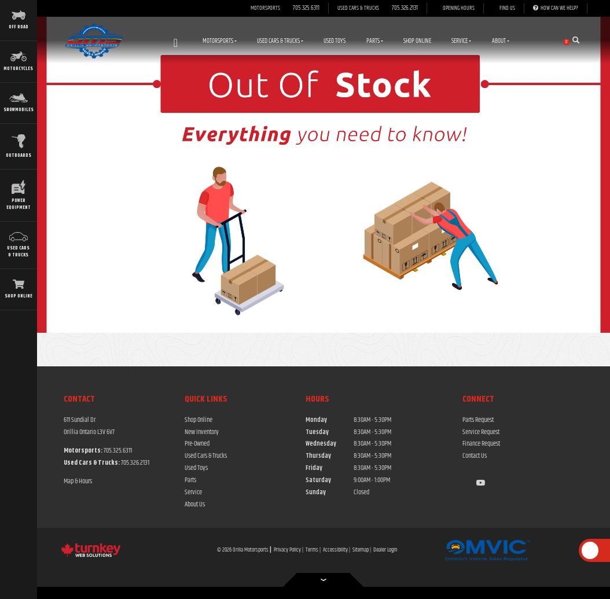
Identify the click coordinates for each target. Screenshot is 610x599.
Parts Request (478, 420)
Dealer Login (385, 550)
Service (193, 492)
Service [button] (461, 41)
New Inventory (202, 432)
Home (175, 43)
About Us (195, 504)
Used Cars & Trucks (206, 456)
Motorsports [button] (220, 41)
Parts (190, 480)
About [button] (500, 41)
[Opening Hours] (455, 8)
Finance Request (481, 444)
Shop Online (417, 41)
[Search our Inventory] (579, 41)
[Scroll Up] (590, 550)
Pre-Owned (197, 444)
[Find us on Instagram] (472, 483)
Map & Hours (78, 481)
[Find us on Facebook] (465, 483)
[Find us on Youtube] (480, 483)
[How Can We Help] (555, 8)
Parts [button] (374, 41)
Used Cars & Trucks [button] (280, 41)
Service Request (480, 432)
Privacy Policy (287, 550)
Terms (312, 550)
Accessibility (335, 550)
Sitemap (360, 550)
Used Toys (335, 41)
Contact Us (474, 456)
